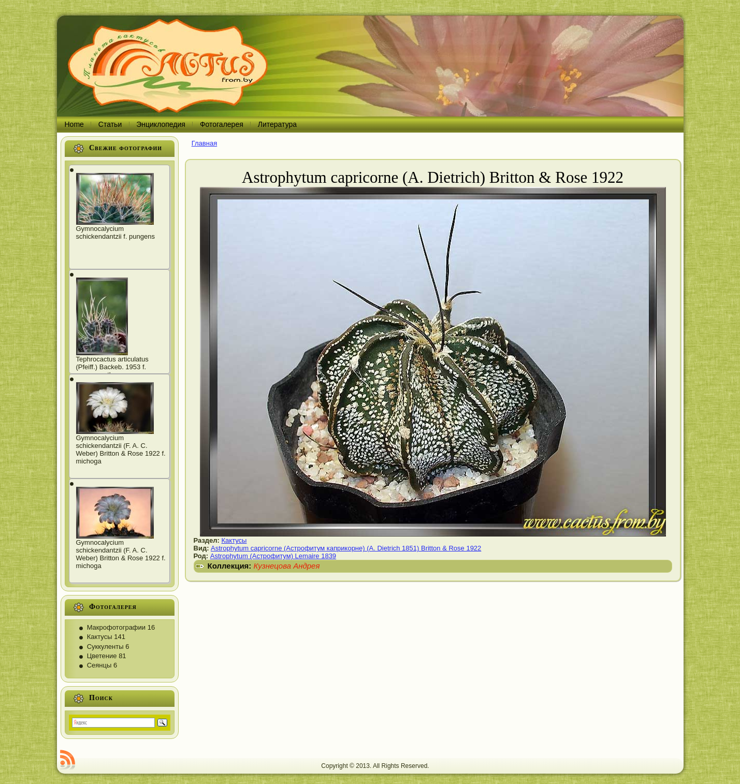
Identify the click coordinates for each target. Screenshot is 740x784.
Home (74, 124)
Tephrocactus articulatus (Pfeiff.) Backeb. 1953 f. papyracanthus (112, 367)
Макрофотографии (116, 627)
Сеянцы (99, 665)
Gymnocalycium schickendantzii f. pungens (115, 232)
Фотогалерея (221, 124)
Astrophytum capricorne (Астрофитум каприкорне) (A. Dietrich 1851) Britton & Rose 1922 (346, 548)
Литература (277, 124)
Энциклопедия (160, 124)
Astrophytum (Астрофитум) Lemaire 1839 (273, 556)
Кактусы (99, 637)
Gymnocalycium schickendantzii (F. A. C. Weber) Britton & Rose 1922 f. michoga (121, 449)
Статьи (110, 124)
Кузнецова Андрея (287, 565)
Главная (204, 143)
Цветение (102, 656)
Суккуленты (105, 646)
